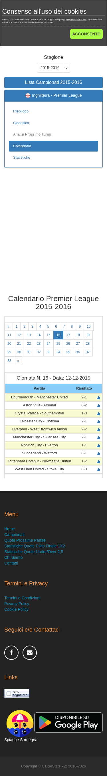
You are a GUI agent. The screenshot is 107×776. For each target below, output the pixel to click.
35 (68, 352)
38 (9, 361)
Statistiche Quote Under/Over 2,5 (33, 551)
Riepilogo (21, 111)
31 (29, 352)
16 (58, 335)
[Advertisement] (53, 235)
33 (48, 352)
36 (78, 352)
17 (68, 335)
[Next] (18, 360)
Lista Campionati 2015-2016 (53, 82)
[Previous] (9, 326)
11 (9, 335)
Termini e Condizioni (22, 598)
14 (39, 335)
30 (19, 352)
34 (58, 352)
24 (48, 344)
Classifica (21, 123)
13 (29, 335)
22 (29, 344)
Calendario (22, 146)
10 (88, 326)
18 (78, 335)
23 (39, 344)
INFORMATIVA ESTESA (76, 20)
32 (39, 352)
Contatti (11, 563)
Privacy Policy (16, 603)
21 (19, 344)
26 (68, 344)
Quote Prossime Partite (25, 540)
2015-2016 (50, 67)
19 (88, 335)
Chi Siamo (13, 557)
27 (78, 344)
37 (88, 352)
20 (9, 344)
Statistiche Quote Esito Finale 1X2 (34, 546)
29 (9, 352)
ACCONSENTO (86, 34)
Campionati (14, 534)
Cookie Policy (16, 609)
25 (58, 344)
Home (9, 529)
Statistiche (21, 157)
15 (48, 335)
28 (88, 344)
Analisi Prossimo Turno (32, 134)
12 (19, 335)
